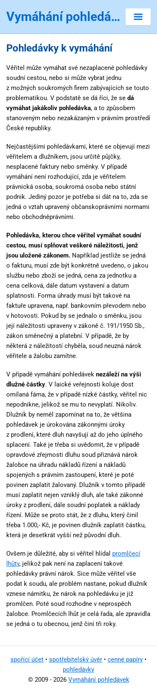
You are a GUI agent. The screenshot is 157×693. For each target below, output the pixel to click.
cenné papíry (125, 659)
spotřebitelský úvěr (75, 659)
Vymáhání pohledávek (98, 679)
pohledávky (78, 669)
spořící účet (27, 659)
